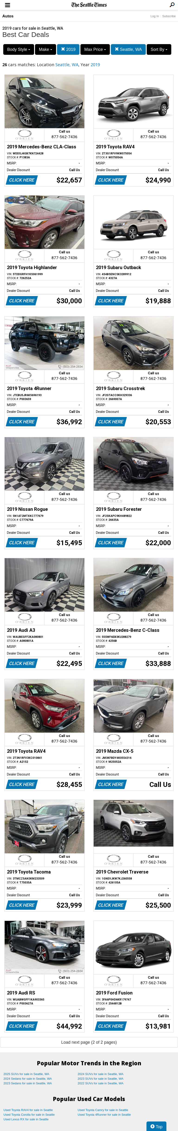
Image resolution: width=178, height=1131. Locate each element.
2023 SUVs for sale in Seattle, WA (101, 1078)
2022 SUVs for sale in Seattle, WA (101, 1083)
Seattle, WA (128, 49)
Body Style (18, 49)
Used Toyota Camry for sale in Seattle (103, 1110)
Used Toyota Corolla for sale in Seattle (29, 1114)
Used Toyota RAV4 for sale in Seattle (28, 1110)
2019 (68, 49)
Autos (7, 16)
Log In (154, 16)
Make (45, 49)
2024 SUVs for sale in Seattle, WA (101, 1074)
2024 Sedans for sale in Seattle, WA (27, 1078)
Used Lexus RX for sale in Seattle (25, 1119)
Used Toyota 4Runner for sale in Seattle (104, 1114)
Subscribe (169, 16)
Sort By (159, 49)
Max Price (95, 49)
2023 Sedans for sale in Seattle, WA (27, 1083)
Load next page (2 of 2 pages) (89, 1042)
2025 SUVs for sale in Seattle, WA (26, 1074)
